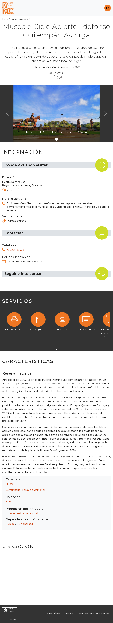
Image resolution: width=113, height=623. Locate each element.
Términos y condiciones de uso (94, 613)
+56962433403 (15, 249)
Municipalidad (25, 524)
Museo (10, 484)
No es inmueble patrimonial (22, 513)
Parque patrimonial (33, 489)
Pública (10, 524)
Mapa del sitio (54, 613)
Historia (10, 501)
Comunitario (13, 489)
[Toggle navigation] (98, 7)
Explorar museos (19, 19)
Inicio (5, 19)
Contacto (69, 613)
